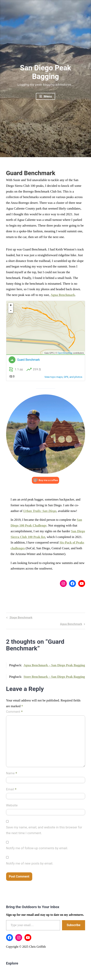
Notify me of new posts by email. (29, 863)
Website (12, 805)
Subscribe (73, 925)
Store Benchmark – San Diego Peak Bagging (54, 677)
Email (11, 789)
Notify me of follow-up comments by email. (37, 848)
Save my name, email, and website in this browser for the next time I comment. (44, 830)
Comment (14, 712)
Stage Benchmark (20, 618)
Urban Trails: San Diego (39, 511)
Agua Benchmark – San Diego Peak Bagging (54, 665)
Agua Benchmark (63, 295)
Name (11, 773)
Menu (47, 96)
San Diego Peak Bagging (45, 72)
